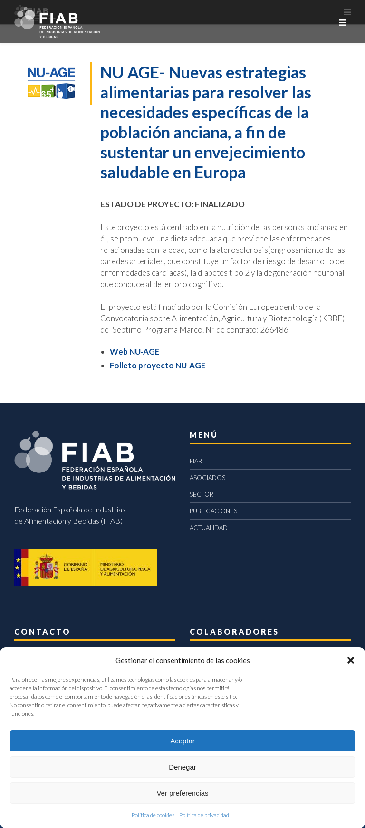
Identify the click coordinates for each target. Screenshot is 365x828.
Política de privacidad (204, 814)
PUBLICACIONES (213, 511)
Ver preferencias (182, 793)
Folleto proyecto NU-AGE (158, 365)
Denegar (182, 767)
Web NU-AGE (135, 351)
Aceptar (182, 741)
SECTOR (201, 494)
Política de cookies (153, 814)
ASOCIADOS (207, 477)
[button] (350, 660)
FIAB (196, 461)
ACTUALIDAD (209, 527)
